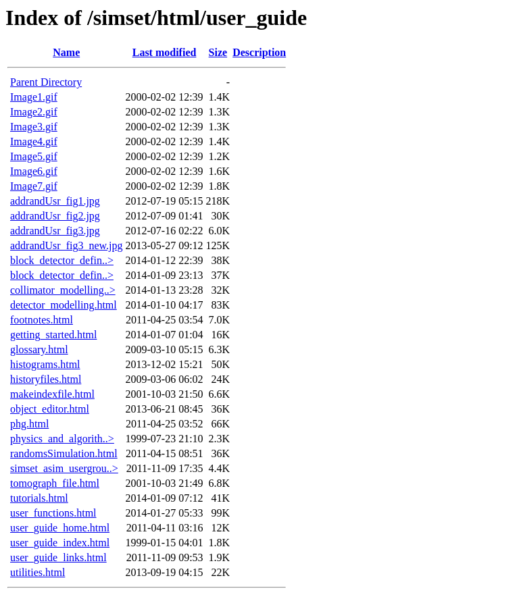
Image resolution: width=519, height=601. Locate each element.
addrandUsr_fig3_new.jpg (66, 245)
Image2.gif (33, 111)
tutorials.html (39, 498)
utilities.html (37, 572)
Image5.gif (33, 156)
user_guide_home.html (59, 527)
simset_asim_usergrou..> (64, 468)
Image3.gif (33, 126)
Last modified (164, 52)
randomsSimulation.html (64, 453)
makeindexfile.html (52, 394)
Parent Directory (46, 82)
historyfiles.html (45, 379)
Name (66, 52)
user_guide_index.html (59, 542)
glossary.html (39, 349)
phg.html (29, 423)
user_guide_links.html (58, 557)
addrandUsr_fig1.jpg (55, 201)
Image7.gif (33, 186)
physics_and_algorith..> (62, 438)
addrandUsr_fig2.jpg (55, 215)
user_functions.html (53, 513)
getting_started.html (53, 334)
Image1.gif (33, 97)
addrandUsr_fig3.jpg (55, 230)
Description (259, 52)
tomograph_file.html (54, 483)
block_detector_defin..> (62, 260)
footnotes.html (41, 319)
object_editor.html (49, 409)
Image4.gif (33, 141)
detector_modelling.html (63, 305)
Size (218, 52)
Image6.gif (33, 171)
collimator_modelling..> (63, 290)
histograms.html (45, 364)
